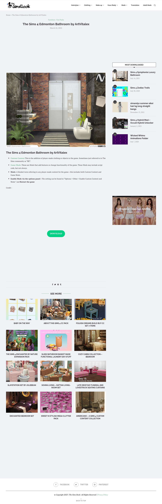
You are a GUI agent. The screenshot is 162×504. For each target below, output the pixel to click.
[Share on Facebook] (52, 284)
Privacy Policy (102, 494)
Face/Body (112, 5)
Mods (123, 5)
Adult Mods (147, 5)
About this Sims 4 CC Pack (56, 323)
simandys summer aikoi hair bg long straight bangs (141, 106)
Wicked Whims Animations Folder (139, 137)
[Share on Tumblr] (60, 284)
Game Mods (16, 165)
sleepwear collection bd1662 (134, 209)
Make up (99, 5)
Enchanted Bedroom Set (22, 416)
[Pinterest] (100, 484)
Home (8, 15)
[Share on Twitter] (55, 284)
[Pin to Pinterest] (58, 284)
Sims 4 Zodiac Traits (140, 88)
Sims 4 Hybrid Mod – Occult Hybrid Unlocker (141, 121)
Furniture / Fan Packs (56, 20)
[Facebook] (61, 484)
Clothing (87, 5)
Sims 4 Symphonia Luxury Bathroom (142, 73)
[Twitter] (81, 484)
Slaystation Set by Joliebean (22, 385)
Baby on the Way (22, 323)
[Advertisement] (56, 50)
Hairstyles (75, 5)
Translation (135, 5)
